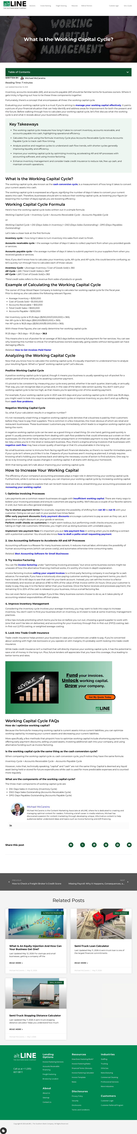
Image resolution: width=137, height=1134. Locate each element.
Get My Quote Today (100, 697)
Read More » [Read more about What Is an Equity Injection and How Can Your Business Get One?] (16, 963)
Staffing (104, 1059)
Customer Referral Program (112, 1105)
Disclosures (76, 1105)
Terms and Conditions (81, 1110)
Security (75, 1100)
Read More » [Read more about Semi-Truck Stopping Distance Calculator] (16, 1029)
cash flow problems (22, 401)
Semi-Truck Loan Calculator (92, 946)
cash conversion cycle (65, 184)
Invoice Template (79, 1077)
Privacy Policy (77, 1096)
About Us (46, 1093)
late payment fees (74, 531)
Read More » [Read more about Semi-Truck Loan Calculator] (81, 963)
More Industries (107, 1086)
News (74, 1082)
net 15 (112, 510)
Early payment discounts (55, 516)
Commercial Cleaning (109, 1077)
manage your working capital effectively (98, 105)
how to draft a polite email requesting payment (84, 534)
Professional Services (110, 1082)
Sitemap (46, 1097)
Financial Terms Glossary (82, 1068)
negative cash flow (16, 445)
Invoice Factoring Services (53, 1062)
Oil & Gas (104, 1068)
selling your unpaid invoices (49, 573)
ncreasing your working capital (23, 487)
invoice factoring (27, 565)
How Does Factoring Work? (82, 1059)
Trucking (104, 1063)
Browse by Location (50, 1079)
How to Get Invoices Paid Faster (33, 350)
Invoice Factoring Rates (81, 1063)
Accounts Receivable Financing (51, 1068)
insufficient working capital (88, 498)
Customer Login (107, 1100)
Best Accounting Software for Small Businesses (42, 553)
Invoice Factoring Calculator (83, 1073)
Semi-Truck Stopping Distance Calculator (35, 1015)
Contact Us (47, 1102)
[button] (127, 72)
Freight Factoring (49, 1074)
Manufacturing (107, 1073)
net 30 (101, 510)
